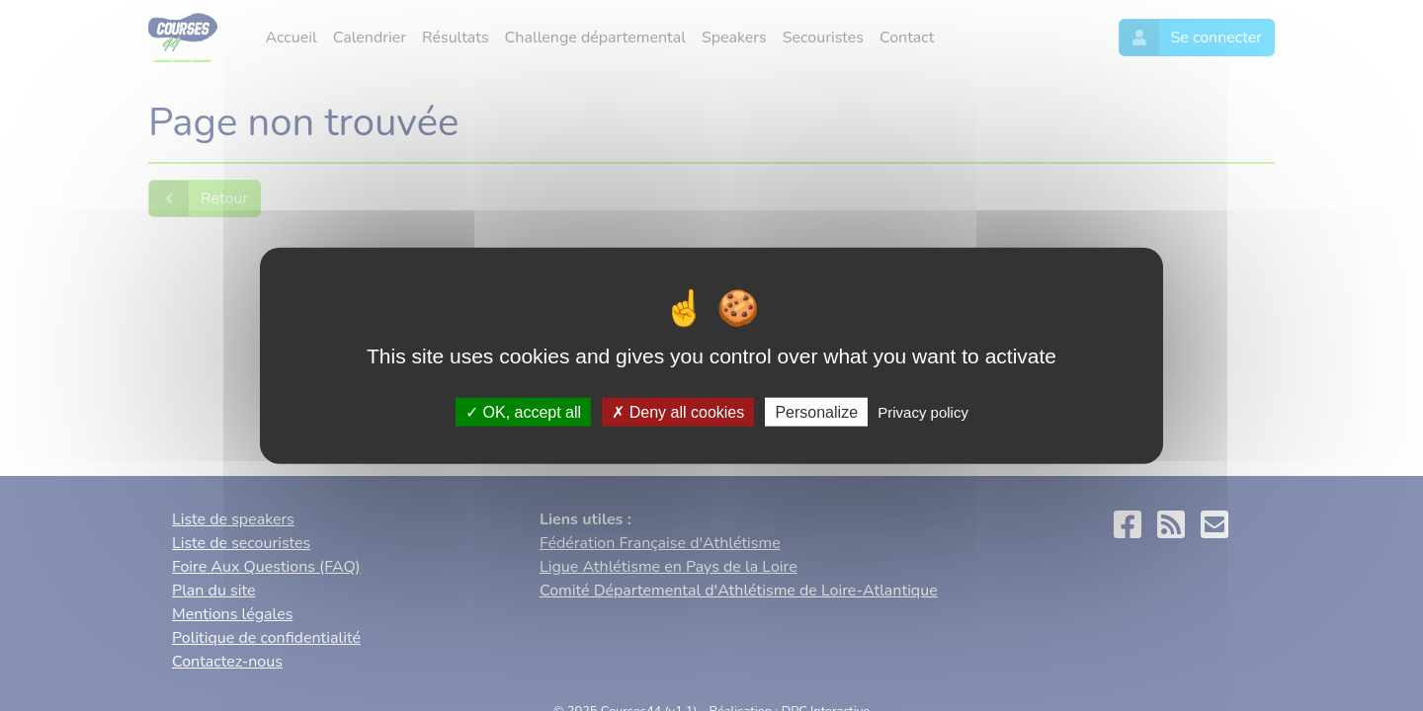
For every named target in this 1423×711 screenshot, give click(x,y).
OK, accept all (523, 411)
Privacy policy (923, 411)
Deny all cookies (678, 411)
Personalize (816, 411)
